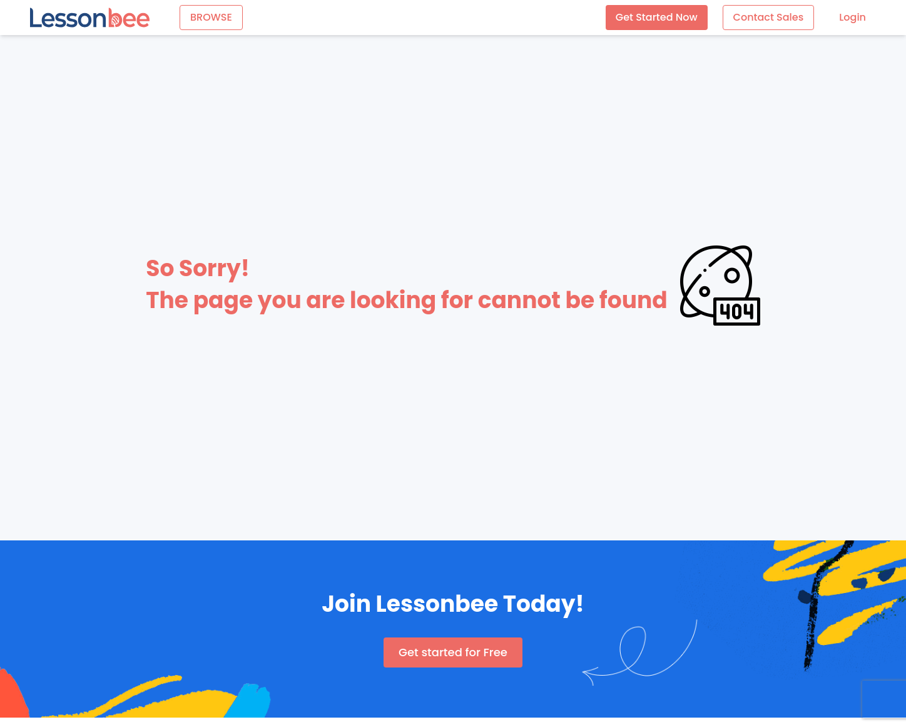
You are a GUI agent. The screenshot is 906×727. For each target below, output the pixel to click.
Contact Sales (768, 17)
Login (852, 17)
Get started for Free (453, 652)
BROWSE (211, 17)
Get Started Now (657, 17)
